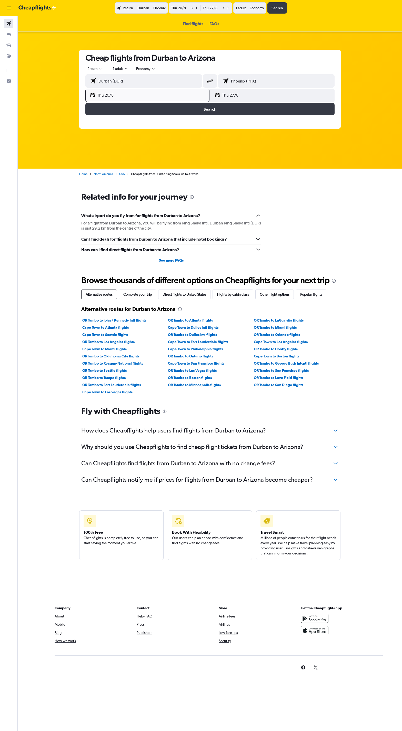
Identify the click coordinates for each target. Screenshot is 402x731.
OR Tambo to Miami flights (275, 327)
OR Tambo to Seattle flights (104, 370)
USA (122, 174)
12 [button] (195, 177)
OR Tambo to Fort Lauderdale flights (111, 385)
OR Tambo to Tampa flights (104, 378)
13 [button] (207, 177)
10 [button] (170, 177)
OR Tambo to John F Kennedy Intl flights (114, 320)
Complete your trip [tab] (137, 294)
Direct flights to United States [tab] (184, 294)
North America (103, 174)
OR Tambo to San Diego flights (278, 385)
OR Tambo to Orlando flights (277, 335)
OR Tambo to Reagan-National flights (112, 363)
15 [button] (232, 177)
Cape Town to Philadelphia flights (195, 349)
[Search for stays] (8, 34)
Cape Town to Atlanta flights (105, 327)
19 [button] (323, 177)
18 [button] (310, 177)
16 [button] (286, 177)
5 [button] (195, 164)
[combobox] (95, 68)
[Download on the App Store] (314, 630)
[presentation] (191, 197)
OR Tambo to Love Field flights (278, 378)
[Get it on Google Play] (314, 618)
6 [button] (207, 164)
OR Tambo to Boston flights (190, 378)
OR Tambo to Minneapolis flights (194, 385)
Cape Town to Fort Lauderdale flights (198, 342)
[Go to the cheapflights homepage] (37, 8)
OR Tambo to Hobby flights (276, 349)
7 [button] (219, 164)
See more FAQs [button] (171, 260)
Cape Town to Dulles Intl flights (193, 327)
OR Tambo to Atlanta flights (190, 320)
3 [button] (170, 164)
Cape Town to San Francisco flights (196, 363)
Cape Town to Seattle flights (105, 335)
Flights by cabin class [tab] (233, 294)
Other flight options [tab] (274, 294)
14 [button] (220, 177)
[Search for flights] (8, 23)
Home (83, 174)
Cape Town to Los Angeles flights (281, 342)
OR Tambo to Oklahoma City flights (110, 356)
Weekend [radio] (177, 114)
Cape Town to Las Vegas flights (107, 392)
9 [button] (158, 177)
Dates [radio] (157, 114)
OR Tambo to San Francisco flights (281, 370)
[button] (8, 8)
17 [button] (298, 177)
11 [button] (183, 177)
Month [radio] (199, 114)
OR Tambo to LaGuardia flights (279, 320)
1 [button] (232, 152)
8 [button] (232, 164)
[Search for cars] (8, 45)
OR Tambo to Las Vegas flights (192, 370)
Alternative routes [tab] (99, 294)
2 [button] (158, 164)
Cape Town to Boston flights (276, 356)
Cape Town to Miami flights (104, 349)
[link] (303, 667)
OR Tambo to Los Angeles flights (108, 342)
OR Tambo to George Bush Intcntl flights (286, 363)
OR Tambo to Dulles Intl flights (192, 335)
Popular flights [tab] (311, 294)
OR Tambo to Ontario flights (190, 356)
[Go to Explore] (8, 56)
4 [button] (183, 164)
